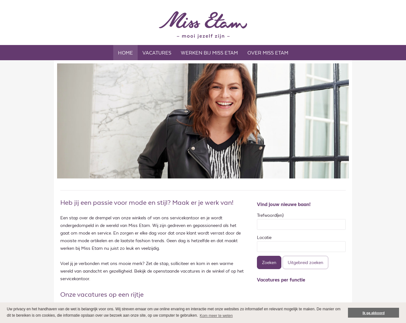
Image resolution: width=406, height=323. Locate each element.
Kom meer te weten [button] (216, 315)
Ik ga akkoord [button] (374, 313)
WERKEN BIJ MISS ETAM (209, 53)
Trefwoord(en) (270, 215)
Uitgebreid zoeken (305, 262)
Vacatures (156, 53)
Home (125, 53)
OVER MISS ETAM (267, 53)
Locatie (264, 237)
